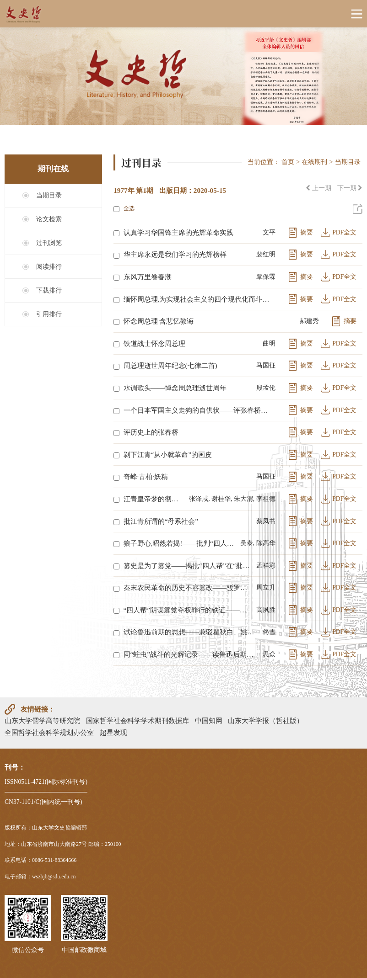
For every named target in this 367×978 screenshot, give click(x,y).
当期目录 (49, 195)
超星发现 (113, 732)
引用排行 (49, 314)
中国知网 (208, 720)
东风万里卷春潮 (148, 277)
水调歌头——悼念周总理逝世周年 (175, 388)
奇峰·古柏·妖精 (146, 476)
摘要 (306, 232)
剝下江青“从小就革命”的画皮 (168, 454)
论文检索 (49, 219)
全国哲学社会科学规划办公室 (49, 732)
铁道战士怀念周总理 (154, 343)
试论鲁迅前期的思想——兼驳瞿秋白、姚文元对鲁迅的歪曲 (191, 632)
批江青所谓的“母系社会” (161, 521)
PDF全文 (344, 232)
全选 (124, 208)
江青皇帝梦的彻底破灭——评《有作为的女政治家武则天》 (154, 499)
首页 (287, 162)
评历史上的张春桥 (151, 432)
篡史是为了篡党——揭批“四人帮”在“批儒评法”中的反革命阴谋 (188, 565)
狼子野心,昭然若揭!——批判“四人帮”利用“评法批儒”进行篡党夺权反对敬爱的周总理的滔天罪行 (180, 543)
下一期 (349, 188)
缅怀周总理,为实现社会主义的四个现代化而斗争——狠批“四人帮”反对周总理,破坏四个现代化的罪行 (198, 299)
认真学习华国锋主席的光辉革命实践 (178, 232)
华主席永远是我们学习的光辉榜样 (175, 254)
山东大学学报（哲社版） (265, 720)
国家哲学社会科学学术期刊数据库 (137, 720)
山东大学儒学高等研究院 (42, 720)
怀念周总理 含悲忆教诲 (159, 321)
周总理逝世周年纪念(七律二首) (170, 365)
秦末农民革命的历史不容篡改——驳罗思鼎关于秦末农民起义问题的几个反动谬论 (188, 587)
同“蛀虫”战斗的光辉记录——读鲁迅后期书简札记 (191, 654)
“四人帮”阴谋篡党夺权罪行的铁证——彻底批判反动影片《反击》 (188, 610)
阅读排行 (49, 266)
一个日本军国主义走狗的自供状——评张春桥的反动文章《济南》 (198, 410)
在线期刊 (314, 162)
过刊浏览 (49, 242)
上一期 (318, 188)
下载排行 (49, 290)
